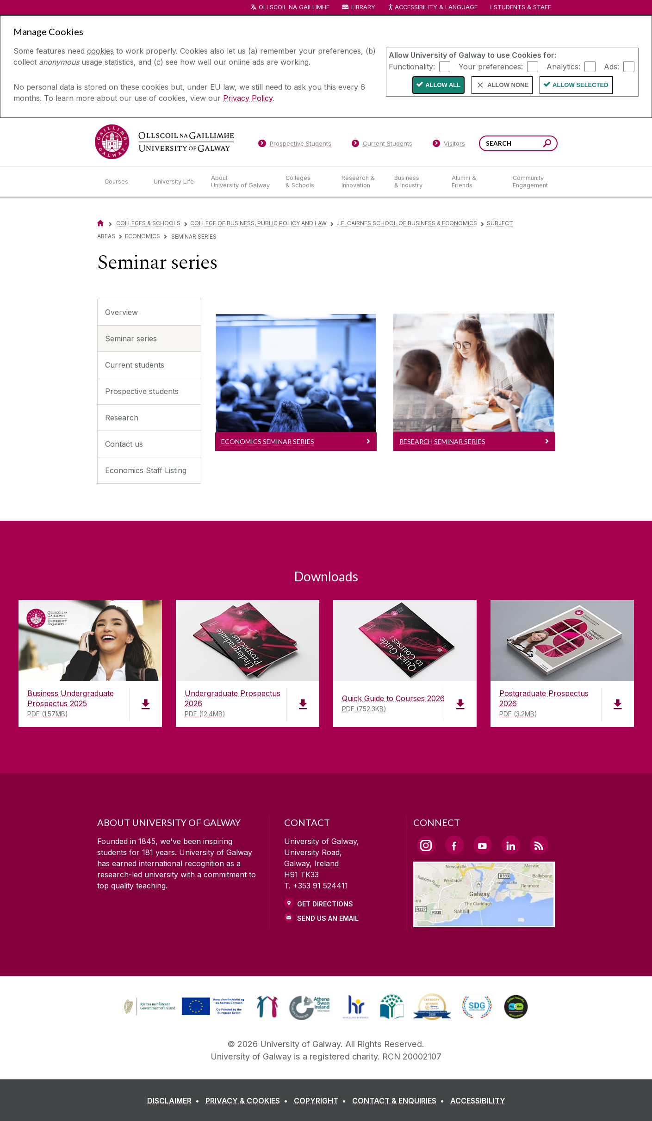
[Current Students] (381, 145)
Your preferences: (491, 66)
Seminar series (131, 338)
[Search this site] (547, 144)
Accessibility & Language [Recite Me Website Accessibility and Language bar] (433, 8)
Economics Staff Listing (145, 470)
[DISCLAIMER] (175, 1100)
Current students (134, 365)
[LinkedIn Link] (511, 845)
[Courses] (121, 182)
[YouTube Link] (482, 845)
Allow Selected (581, 84)
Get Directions (325, 904)
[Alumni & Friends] (474, 182)
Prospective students (142, 391)
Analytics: (563, 66)
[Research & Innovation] (360, 182)
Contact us (124, 444)
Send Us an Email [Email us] (328, 918)
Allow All (442, 84)
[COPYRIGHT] (322, 1100)
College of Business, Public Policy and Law (258, 223)
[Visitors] (448, 145)
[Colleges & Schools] (306, 182)
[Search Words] (518, 143)
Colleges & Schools (148, 223)
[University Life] (175, 182)
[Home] (100, 223)
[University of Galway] (164, 141)
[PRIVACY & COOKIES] (248, 1100)
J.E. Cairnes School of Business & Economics (406, 223)
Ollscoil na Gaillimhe (294, 7)
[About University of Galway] (241, 182)
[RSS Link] (539, 845)
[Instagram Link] (426, 845)
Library (363, 7)
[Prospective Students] (294, 145)
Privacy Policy (248, 98)
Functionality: (412, 66)
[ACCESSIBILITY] (477, 1100)
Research (121, 417)
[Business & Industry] (415, 182)
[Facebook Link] (454, 845)
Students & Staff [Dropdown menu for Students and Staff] (522, 7)
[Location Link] (484, 921)
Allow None (507, 84)
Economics (142, 236)
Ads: (611, 66)
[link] (183, 1007)
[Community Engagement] (530, 182)
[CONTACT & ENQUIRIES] (400, 1100)
